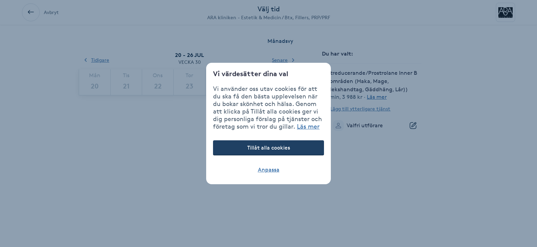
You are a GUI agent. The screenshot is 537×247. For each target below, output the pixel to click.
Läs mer (308, 126)
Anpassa (268, 169)
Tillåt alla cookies (268, 147)
